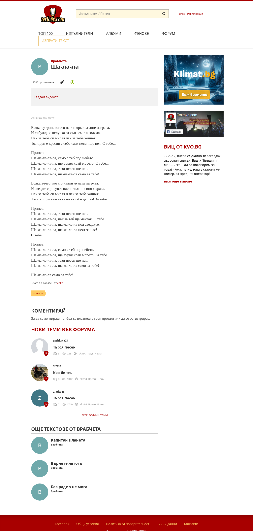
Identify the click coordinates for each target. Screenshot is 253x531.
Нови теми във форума (63, 320)
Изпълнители (79, 33)
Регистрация (195, 14)
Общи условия (87, 515)
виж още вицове (178, 172)
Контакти (191, 515)
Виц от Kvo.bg (183, 137)
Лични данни (166, 515)
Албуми (113, 33)
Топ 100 (45, 33)
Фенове (141, 33)
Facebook (62, 515)
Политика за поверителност (127, 515)
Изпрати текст (200, 33)
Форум (168, 33)
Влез (182, 14)
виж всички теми (94, 406)
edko (60, 273)
